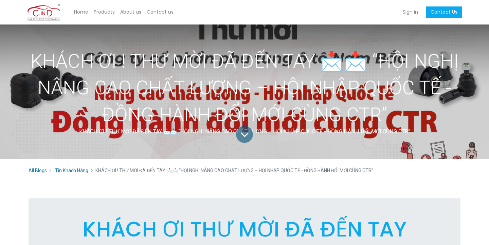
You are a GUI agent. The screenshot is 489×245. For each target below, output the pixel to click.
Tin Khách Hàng (71, 170)
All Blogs (38, 170)
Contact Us (442, 12)
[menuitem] (82, 12)
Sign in (409, 12)
